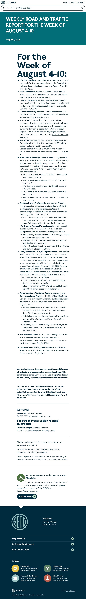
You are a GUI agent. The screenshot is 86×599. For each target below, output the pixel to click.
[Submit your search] (82, 8)
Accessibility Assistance (19, 595)
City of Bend (70, 591)
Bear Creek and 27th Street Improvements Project (42, 203)
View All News (25, 496)
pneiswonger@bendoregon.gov (41, 430)
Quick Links (6, 8)
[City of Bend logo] (8, 3)
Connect (71, 2)
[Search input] (46, 7)
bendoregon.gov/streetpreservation (32, 452)
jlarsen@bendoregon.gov (27, 491)
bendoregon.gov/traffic (27, 445)
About (65, 2)
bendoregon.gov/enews (58, 459)
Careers (31, 595)
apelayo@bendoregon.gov (40, 416)
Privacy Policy (40, 595)
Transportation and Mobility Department (49, 395)
